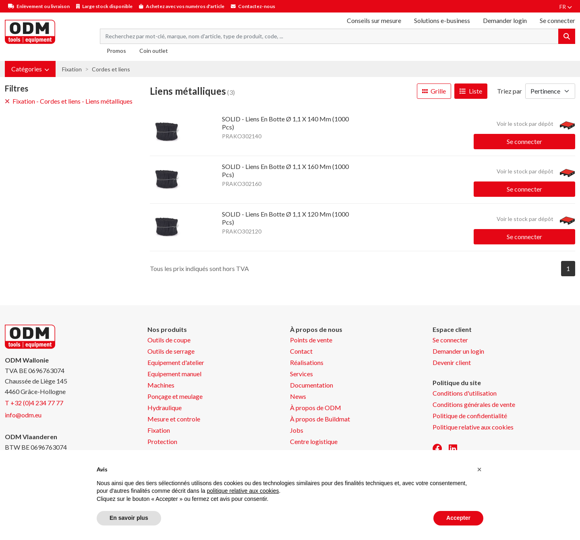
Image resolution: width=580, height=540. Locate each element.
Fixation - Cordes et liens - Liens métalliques (69, 101)
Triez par (509, 91)
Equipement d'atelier (175, 362)
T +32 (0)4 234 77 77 (34, 403)
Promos (116, 50)
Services (301, 373)
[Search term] (329, 36)
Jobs (296, 430)
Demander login (505, 20)
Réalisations (306, 362)
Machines (160, 385)
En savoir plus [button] (129, 518)
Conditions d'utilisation (465, 393)
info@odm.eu (23, 415)
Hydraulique (164, 407)
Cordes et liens (111, 69)
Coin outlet (153, 50)
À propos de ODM (315, 407)
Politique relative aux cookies (473, 427)
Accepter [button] (458, 518)
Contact (301, 351)
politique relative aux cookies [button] (243, 491)
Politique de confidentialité (470, 415)
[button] (30, 69)
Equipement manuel (174, 373)
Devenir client (452, 362)
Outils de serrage (171, 351)
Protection (162, 441)
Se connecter (524, 141)
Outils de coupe (169, 340)
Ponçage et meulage (175, 396)
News (298, 396)
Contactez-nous (256, 6)
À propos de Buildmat (320, 419)
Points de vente (311, 340)
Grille (434, 91)
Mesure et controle (173, 419)
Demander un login (458, 351)
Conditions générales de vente (474, 404)
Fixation (72, 69)
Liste (471, 91)
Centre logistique (314, 441)
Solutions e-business (442, 20)
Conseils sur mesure (374, 20)
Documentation (311, 385)
